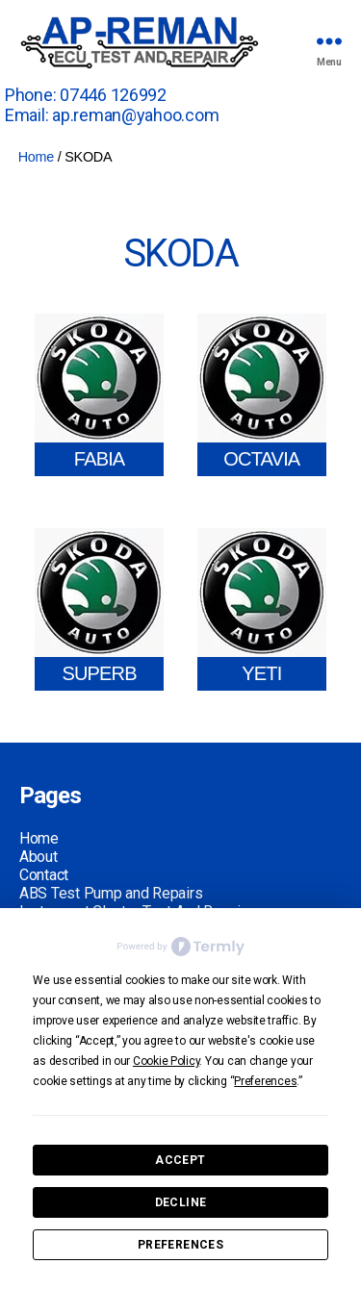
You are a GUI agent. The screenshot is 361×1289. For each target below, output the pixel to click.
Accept (180, 1160)
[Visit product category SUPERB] (99, 609)
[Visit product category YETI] (261, 609)
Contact (43, 875)
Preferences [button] (265, 1081)
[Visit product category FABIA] (99, 395)
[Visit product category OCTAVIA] (261, 395)
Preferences (180, 1244)
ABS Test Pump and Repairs (110, 893)
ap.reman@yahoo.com (135, 115)
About (38, 856)
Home (36, 156)
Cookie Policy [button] (166, 1061)
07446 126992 (113, 95)
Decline (181, 1202)
